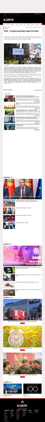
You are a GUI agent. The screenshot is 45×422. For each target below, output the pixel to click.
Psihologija (6, 416)
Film (11, 416)
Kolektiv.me (40, 27)
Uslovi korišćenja (11, 13)
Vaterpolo (18, 416)
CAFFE (17, 24)
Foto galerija (30, 412)
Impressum (19, 13)
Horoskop (36, 412)
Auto (5, 419)
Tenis (17, 413)
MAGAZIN (12, 24)
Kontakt (5, 15)
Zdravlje (5, 415)
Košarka (17, 412)
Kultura (11, 412)
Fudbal (17, 411)
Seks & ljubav (6, 420)
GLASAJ (22, 323)
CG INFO (28, 24)
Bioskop (11, 413)
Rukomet (17, 415)
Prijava (40, 13)
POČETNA (5, 27)
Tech (5, 414)
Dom (5, 417)
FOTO (24, 24)
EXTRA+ (33, 24)
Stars (5, 411)
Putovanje (6, 418)
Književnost (12, 415)
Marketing (16, 13)
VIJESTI (8, 24)
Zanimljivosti (12, 414)
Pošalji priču (7, 13)
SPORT (21, 24)
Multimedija (36, 411)
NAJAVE (37, 24)
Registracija (36, 13)
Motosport (18, 414)
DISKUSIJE (8, 297)
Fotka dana (30, 411)
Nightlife (11, 411)
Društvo (24, 411)
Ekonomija (6, 28)
